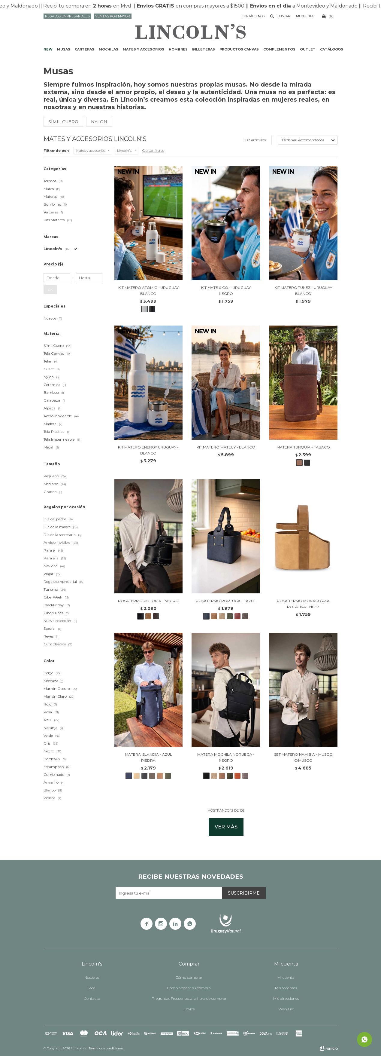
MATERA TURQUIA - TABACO (303, 447)
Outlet (308, 49)
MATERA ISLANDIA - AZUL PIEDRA (148, 757)
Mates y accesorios (143, 49)
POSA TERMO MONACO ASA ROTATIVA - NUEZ (303, 603)
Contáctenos (253, 16)
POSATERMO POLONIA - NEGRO (148, 600)
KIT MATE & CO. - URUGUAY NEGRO (226, 290)
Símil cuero (63, 121)
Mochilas (108, 49)
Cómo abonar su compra (189, 988)
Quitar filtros (153, 150)
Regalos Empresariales (67, 16)
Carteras (84, 49)
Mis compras (286, 988)
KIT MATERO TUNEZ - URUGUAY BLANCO (303, 290)
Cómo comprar (189, 977)
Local (91, 988)
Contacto (92, 998)
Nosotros (91, 977)
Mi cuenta (286, 977)
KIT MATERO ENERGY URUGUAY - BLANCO (148, 450)
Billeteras (203, 49)
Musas (63, 49)
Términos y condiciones (106, 1048)
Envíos (189, 1009)
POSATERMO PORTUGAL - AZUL (226, 600)
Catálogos (331, 49)
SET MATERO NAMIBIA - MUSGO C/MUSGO (303, 757)
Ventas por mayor (112, 16)
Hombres (178, 49)
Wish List (286, 1009)
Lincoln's (124, 150)
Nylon (99, 121)
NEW (48, 49)
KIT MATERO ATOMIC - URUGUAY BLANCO (148, 290)
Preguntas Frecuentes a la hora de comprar (189, 998)
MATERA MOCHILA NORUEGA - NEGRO (226, 757)
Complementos (279, 49)
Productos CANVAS (239, 49)
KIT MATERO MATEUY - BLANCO (226, 447)
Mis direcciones (286, 998)
